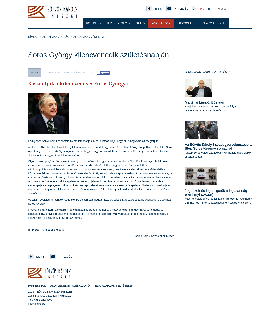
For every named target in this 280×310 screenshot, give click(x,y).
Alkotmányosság (55, 37)
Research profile (212, 23)
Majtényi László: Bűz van (204, 102)
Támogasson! (160, 23)
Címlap (33, 37)
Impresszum (37, 286)
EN (209, 8)
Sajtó (140, 23)
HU (202, 8)
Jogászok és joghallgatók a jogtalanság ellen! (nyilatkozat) (216, 193)
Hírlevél (61, 257)
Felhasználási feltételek (113, 286)
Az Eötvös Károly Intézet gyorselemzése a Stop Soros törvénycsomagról (218, 147)
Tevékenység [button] (118, 23)
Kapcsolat (185, 23)
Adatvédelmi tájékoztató (70, 286)
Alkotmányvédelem (88, 37)
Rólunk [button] (93, 23)
